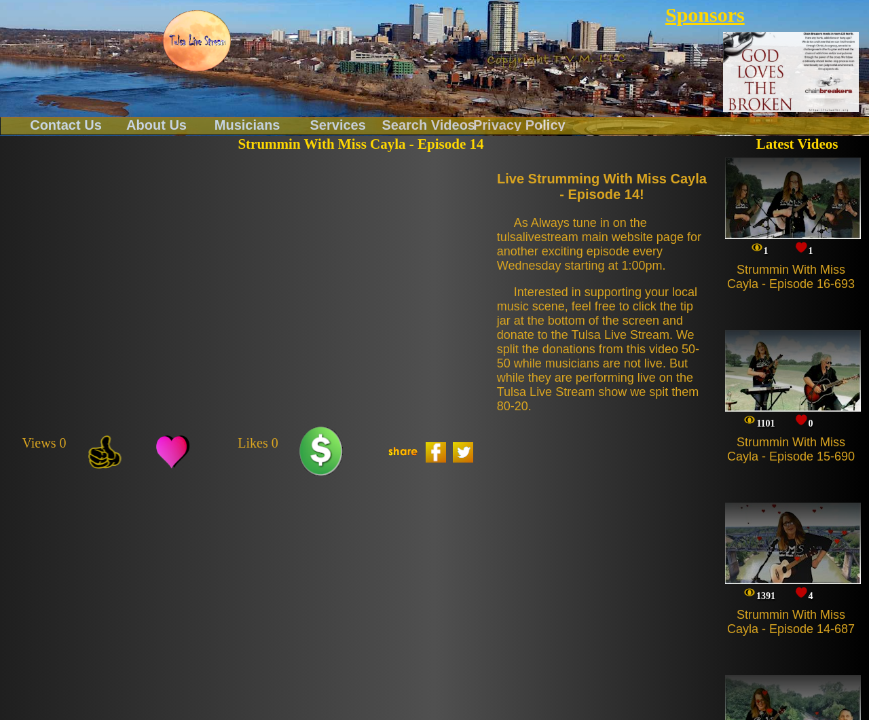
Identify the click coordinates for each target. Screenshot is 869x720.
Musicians (247, 124)
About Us (156, 124)
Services (338, 124)
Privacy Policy (519, 124)
